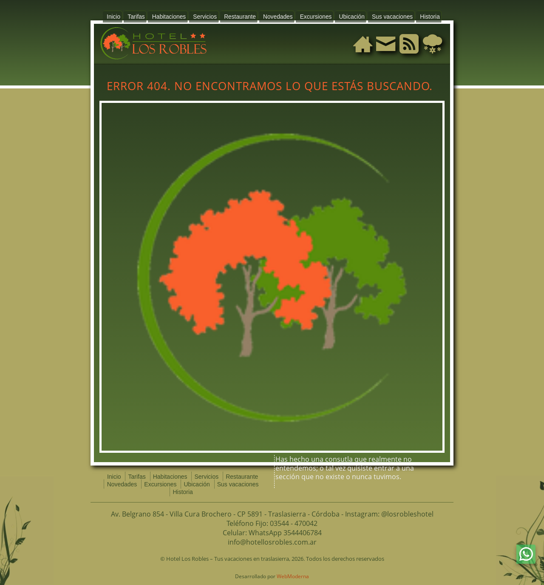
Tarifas (148, 15)
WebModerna (293, 568)
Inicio (128, 15)
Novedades (276, 15)
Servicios (210, 15)
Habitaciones (178, 15)
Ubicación (342, 15)
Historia (413, 15)
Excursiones (310, 15)
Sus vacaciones (379, 15)
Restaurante (241, 15)
